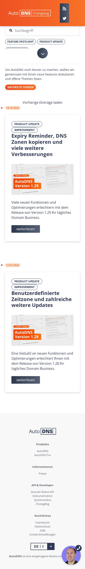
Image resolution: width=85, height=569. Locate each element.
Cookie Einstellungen (42, 534)
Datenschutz (43, 526)
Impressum (42, 522)
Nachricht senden (20, 87)
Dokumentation (43, 496)
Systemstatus (42, 500)
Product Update (26, 124)
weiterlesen (25, 229)
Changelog (42, 504)
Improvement (24, 130)
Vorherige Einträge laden (42, 102)
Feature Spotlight (20, 41)
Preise (42, 473)
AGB (42, 530)
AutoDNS (42, 451)
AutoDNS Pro (42, 455)
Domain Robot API (42, 492)
